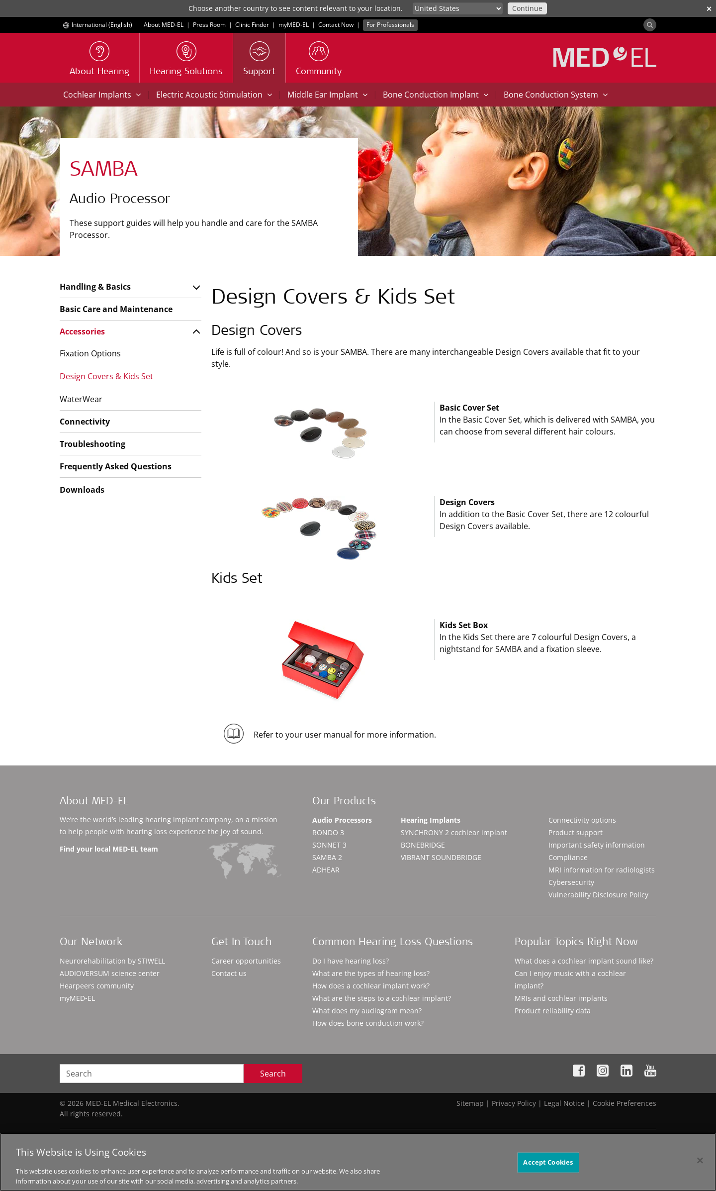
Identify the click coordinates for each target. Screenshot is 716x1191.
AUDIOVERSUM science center (110, 973)
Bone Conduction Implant (435, 94)
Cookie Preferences (624, 1103)
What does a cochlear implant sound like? (584, 961)
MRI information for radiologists (601, 869)
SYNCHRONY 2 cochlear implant (454, 832)
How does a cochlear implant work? (371, 985)
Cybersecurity (571, 882)
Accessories (82, 331)
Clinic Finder (252, 24)
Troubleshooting (92, 443)
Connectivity (85, 421)
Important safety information (596, 845)
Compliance (568, 857)
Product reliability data (553, 1010)
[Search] (649, 24)
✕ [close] (709, 8)
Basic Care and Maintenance (116, 309)
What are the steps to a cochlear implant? (381, 998)
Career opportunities (246, 961)
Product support (575, 832)
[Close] (700, 1165)
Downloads (82, 489)
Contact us (229, 973)
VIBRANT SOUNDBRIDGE (441, 857)
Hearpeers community (97, 985)
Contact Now (336, 24)
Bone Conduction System (556, 94)
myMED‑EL (293, 24)
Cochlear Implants (102, 94)
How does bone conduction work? (368, 1023)
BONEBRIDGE (423, 845)
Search (273, 1073)
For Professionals (390, 24)
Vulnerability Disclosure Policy (598, 894)
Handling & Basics (95, 286)
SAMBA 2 (327, 857)
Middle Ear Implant (327, 94)
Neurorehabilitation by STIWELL (112, 961)
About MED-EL (163, 24)
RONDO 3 (328, 832)
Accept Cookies (548, 1166)
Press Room (209, 24)
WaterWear (81, 399)
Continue (527, 8)
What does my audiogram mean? (367, 1010)
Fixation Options (90, 353)
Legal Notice (564, 1103)
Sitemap (470, 1103)
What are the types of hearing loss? (371, 973)
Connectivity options (582, 820)
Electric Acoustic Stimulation (214, 94)
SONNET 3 (329, 845)
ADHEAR (326, 869)
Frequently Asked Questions (116, 466)
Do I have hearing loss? (350, 961)
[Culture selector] (458, 8)
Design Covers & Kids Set (106, 376)
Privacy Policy (514, 1103)
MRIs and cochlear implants (561, 998)
